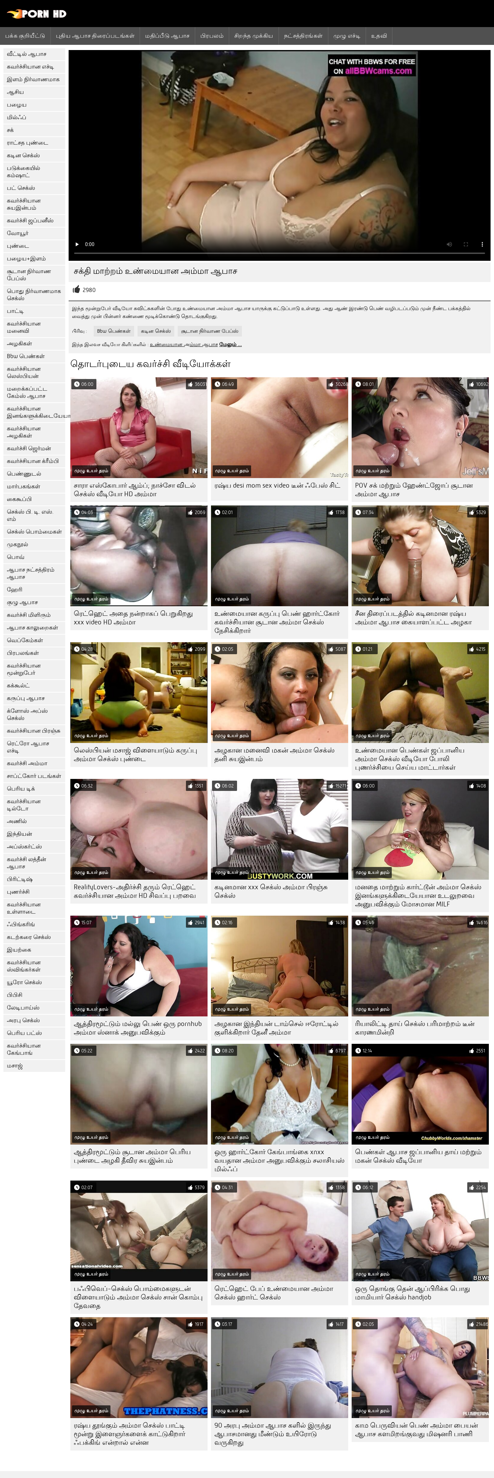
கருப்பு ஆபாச (26, 698)
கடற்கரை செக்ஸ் (29, 937)
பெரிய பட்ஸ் (24, 1033)
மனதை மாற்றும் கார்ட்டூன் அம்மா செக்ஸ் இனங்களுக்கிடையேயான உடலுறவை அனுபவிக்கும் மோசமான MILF (418, 895)
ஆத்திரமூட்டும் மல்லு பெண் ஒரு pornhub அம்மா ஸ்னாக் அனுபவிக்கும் (138, 1028)
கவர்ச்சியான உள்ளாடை (23, 908)
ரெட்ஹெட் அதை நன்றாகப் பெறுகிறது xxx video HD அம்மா (133, 618)
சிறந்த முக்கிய (253, 35)
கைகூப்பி (19, 499)
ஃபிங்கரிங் (21, 924)
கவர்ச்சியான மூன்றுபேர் (23, 669)
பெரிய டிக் (21, 788)
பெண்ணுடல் (24, 474)
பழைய (17, 104)
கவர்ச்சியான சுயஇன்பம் (23, 204)
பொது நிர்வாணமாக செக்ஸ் (34, 295)
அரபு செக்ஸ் (23, 1020)
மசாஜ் (15, 1065)
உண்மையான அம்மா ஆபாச (184, 344)
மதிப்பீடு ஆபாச (167, 35)
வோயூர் (17, 233)
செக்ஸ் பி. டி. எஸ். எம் (30, 515)
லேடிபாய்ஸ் (23, 1007)
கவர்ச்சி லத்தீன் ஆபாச (26, 863)
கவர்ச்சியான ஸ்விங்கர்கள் (23, 966)
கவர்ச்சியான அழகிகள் (23, 432)
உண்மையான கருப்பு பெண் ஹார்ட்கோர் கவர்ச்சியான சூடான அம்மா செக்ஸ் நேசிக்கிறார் (277, 622)
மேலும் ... (230, 344)
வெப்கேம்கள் (25, 640)
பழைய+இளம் (26, 258)
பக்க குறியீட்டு (25, 35)
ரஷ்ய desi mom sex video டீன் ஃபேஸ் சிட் (277, 485)
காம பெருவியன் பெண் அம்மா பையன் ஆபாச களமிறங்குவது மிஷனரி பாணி (416, 1429)
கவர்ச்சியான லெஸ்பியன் (23, 372)
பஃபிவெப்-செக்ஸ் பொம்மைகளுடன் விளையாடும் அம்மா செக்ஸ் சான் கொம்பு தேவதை (138, 1297)
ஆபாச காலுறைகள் (32, 627)
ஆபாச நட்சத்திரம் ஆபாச (31, 573)
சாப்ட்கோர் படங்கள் (34, 776)
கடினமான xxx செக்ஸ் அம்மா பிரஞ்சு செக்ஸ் (271, 891)
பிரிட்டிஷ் (20, 879)
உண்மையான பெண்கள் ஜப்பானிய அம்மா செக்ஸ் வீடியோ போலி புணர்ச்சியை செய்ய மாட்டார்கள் (409, 758)
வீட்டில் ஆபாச (26, 54)
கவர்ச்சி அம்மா (27, 763)
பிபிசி (14, 995)
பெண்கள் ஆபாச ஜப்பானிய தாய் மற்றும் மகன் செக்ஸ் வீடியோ (418, 1156)
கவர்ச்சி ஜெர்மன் (29, 448)
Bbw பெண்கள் (26, 356)
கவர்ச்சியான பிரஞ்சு (33, 731)
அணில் (17, 821)
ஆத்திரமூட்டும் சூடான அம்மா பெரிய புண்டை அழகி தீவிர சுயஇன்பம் (132, 1156)
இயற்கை (19, 949)
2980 (89, 290)
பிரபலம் (212, 35)
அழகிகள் (19, 343)
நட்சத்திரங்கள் (303, 35)
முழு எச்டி (347, 35)
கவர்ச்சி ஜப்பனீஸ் (30, 220)
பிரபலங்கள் (23, 653)
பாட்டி (15, 311)
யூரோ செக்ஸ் (24, 982)
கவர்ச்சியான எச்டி (30, 66)
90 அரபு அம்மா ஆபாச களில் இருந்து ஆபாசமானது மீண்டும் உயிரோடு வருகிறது (272, 1433)
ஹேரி (14, 589)
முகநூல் (17, 544)
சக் (10, 130)
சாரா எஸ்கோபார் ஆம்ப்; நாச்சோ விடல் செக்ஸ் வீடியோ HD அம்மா (135, 489)
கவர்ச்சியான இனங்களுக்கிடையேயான (36, 412)
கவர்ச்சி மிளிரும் (29, 615)
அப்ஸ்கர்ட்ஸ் (24, 846)
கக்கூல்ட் (18, 685)
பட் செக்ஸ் (21, 188)
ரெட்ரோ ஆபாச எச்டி (28, 747)
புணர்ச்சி (18, 892)
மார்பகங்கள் (23, 486)
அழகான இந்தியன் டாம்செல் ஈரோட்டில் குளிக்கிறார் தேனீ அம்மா (276, 1028)
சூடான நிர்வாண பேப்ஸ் (29, 275)
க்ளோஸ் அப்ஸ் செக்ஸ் (27, 714)
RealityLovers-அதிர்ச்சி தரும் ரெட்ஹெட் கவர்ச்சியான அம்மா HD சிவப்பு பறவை (135, 891)
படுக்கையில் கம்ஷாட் (23, 172)
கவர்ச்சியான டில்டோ (23, 805)
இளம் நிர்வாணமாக (33, 79)
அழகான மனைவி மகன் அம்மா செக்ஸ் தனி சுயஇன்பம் (274, 754)
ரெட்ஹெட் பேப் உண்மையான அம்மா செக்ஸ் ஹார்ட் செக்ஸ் (273, 1293)
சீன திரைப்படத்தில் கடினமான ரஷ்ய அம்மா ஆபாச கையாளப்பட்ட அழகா (413, 618)
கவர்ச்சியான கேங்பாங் (23, 1049)
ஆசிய (15, 92)
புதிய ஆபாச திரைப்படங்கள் (95, 35)
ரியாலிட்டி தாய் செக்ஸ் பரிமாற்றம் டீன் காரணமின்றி (414, 1028)
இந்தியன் (19, 834)
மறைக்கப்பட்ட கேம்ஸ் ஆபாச (27, 392)
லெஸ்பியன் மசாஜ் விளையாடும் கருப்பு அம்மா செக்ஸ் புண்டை (135, 754)
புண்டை (18, 246)
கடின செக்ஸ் (23, 155)
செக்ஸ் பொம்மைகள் (34, 531)
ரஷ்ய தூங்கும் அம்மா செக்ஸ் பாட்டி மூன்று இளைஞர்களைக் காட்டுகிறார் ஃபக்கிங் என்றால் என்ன (129, 1433)
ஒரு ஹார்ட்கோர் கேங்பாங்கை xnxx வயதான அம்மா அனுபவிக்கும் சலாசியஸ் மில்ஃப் (279, 1160)
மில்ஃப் (16, 117)
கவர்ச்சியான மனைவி (23, 327)
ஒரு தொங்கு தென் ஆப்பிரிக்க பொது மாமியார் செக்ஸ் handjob (412, 1293)
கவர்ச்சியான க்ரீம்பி (33, 461)
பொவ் (15, 557)
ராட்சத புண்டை (27, 142)
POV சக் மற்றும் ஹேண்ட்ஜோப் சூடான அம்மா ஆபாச (414, 489)
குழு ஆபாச (22, 602)
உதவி (379, 35)
